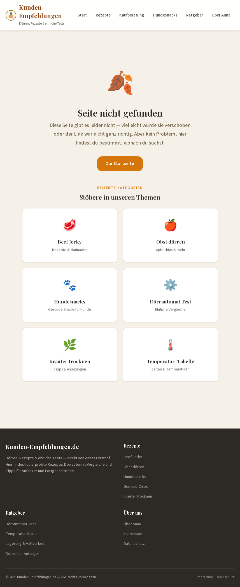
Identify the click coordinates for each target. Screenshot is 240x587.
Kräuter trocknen (138, 496)
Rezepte (103, 15)
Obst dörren (134, 467)
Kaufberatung (131, 15)
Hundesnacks (165, 15)
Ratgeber (194, 15)
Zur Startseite (120, 163)
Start (82, 15)
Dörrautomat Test (21, 524)
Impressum (133, 534)
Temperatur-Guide (21, 534)
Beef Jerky (133, 457)
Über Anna (221, 15)
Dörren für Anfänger (22, 554)
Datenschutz (134, 543)
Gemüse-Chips (136, 486)
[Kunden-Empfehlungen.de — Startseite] (40, 15)
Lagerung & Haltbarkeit (25, 543)
